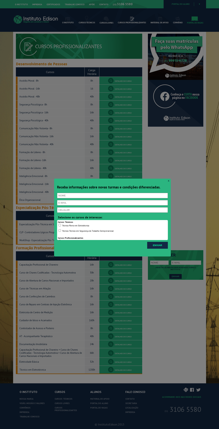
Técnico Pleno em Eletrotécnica (74, 225)
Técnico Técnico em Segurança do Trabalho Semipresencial (86, 230)
